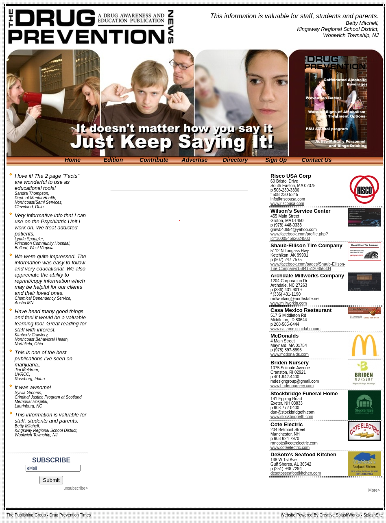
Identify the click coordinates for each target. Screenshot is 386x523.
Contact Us (317, 160)
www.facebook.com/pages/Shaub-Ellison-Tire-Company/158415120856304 (307, 266)
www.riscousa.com (287, 203)
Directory (235, 160)
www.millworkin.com (288, 303)
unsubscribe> (75, 488)
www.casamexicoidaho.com (295, 329)
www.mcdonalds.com (289, 354)
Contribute (154, 160)
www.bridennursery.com (292, 386)
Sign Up (276, 160)
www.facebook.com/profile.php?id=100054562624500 (299, 236)
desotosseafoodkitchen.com (295, 473)
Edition (113, 160)
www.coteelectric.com (290, 447)
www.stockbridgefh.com (291, 416)
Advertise (195, 160)
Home (73, 160)
